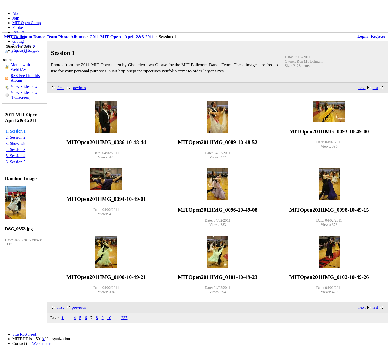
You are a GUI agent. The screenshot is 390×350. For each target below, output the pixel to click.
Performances (23, 46)
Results (18, 32)
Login (362, 36)
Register (378, 36)
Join (15, 18)
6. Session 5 (15, 162)
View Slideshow (24, 86)
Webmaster (41, 343)
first (60, 88)
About (17, 13)
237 (124, 318)
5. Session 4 (15, 156)
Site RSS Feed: (25, 334)
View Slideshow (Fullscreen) (24, 94)
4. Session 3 (15, 149)
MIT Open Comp (26, 23)
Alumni (18, 36)
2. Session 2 (15, 137)
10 (109, 318)
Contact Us (21, 50)
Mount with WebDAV (20, 67)
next (362, 88)
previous (79, 88)
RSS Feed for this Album (25, 77)
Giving (18, 41)
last (375, 88)
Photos (18, 27)
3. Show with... (18, 143)
